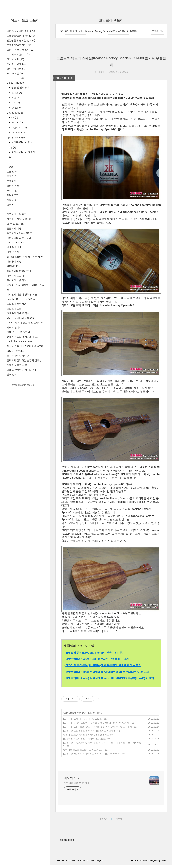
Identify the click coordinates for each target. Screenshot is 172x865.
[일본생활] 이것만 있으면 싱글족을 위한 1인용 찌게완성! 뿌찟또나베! (96, 723)
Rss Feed (61, 860)
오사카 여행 (15, 73)
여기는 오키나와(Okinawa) (21, 318)
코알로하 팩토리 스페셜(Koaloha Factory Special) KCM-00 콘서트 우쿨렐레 (99, 31)
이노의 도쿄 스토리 (25, 20)
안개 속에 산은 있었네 (18, 332)
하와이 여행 (15, 59)
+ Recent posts (66, 839)
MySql (16, 107)
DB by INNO (16, 82)
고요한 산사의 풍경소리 (19, 219)
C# (14, 117)
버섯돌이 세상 (14, 261)
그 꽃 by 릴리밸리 (16, 223)
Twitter (72, 860)
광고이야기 (19, 127)
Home (10, 167)
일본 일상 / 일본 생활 (21, 31)
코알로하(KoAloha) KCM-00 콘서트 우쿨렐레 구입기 (97, 659)
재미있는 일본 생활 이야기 (77, 782)
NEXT (118, 819)
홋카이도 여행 (16, 64)
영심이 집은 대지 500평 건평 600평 (25, 346)
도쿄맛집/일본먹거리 (21, 35)
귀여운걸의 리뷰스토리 (19, 238)
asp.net (17, 122)
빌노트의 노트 (14, 308)
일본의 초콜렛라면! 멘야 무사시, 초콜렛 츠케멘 (86, 734)
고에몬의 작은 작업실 (18, 313)
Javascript (18, 132)
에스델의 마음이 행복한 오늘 (22, 294)
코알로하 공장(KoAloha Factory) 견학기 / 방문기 (95, 652)
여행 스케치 (13, 252)
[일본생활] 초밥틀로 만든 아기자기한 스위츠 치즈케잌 (89, 730)
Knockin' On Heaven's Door (21, 299)
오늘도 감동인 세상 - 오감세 (21, 369)
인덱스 (16, 92)
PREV (102, 819)
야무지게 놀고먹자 (16, 275)
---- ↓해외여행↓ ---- (18, 54)
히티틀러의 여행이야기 (19, 270)
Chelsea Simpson (16, 242)
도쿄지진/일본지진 (19, 45)
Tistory (145, 860)
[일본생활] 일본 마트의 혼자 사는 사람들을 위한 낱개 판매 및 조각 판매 (97, 727)
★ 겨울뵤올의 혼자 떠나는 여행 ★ (25, 256)
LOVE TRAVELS (15, 351)
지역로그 (11, 200)
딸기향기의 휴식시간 (18, 355)
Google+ (99, 860)
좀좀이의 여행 (14, 228)
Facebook (81, 860)
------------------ (15, 78)
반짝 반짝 (12, 374)
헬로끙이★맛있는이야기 (20, 233)
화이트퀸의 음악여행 (18, 280)
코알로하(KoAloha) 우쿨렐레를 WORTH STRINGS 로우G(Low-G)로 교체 (109, 678)
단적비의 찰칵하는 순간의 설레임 (24, 360)
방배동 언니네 (14, 247)
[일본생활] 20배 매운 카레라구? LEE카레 (83, 719)
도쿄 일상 (12, 171)
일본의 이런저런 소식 (20, 49)
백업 (15, 97)
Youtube (90, 860)
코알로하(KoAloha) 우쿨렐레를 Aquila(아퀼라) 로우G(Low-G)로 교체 (107, 671)
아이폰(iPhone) (16, 137)
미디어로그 (12, 195)
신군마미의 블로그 (16, 214)
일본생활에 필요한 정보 (21, 40)
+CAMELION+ (14, 266)
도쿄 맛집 (12, 176)
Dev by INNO (15, 112)
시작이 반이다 (14, 327)
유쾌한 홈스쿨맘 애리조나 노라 (23, 336)
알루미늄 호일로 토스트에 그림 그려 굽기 (83, 750)
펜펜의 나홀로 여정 (17, 365)
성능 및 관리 (20, 87)
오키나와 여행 (16, 68)
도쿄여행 (11, 181)
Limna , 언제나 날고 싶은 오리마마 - (25, 322)
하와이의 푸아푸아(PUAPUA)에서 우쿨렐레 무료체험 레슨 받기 (103, 665)
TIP (15, 102)
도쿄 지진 (12, 190)
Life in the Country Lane (19, 341)
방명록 (10, 204)
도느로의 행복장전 (16, 303)
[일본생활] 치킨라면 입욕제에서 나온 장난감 (84, 738)
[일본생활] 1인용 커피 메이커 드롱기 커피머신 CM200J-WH (92, 753)
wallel (163, 860)
